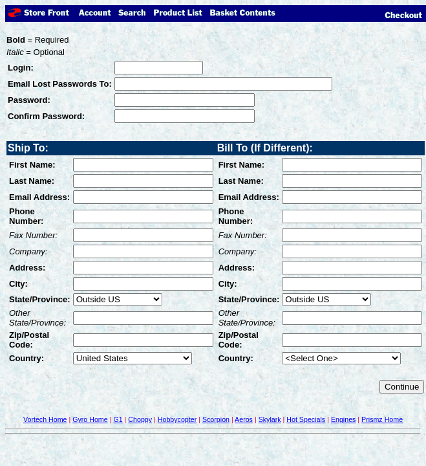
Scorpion (215, 419)
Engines (343, 419)
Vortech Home (45, 419)
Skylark (270, 419)
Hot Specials (305, 419)
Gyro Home (89, 419)
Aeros (244, 419)
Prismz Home (382, 419)
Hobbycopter (177, 419)
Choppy (140, 419)
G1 (117, 419)
